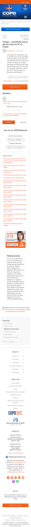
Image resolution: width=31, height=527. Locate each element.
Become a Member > (15, 140)
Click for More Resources (13, 29)
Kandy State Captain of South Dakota (15, 101)
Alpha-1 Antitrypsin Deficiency (15, 405)
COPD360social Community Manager (13, 309)
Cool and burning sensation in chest (15, 175)
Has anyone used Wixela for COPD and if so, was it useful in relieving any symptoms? (14, 161)
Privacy (25, 516)
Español (15, 408)
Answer (8, 122)
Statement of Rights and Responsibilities (15, 520)
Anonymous (11, 51)
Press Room (16, 359)
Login (27, 3)
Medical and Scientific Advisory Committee (15, 401)
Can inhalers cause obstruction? (13, 178)
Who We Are (15, 356)
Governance (15, 369)
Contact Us (15, 398)
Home (3, 22)
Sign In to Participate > (15, 147)
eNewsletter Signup (15, 505)
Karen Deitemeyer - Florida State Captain (13, 114)
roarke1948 (6, 81)
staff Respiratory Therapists (16, 311)
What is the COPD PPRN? (15, 386)
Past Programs (15, 372)
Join (23, 3)
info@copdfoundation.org (15, 472)
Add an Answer (15, 87)
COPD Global (15, 362)
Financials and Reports (15, 366)
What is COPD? (15, 383)
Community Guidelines (15, 518)
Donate (25, 7)
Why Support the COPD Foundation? (15, 392)
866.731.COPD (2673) (18, 462)
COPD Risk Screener (15, 395)
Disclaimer (19, 516)
